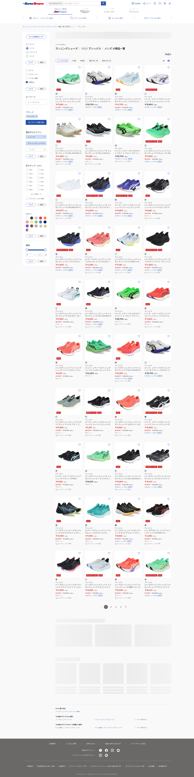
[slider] (27, 250)
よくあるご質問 (71, 744)
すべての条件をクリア (36, 37)
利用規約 (30, 766)
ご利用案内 (52, 744)
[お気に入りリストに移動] (159, 3)
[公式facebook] (106, 750)
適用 (41, 62)
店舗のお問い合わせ (113, 743)
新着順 (82, 61)
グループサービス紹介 (138, 744)
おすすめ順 (62, 60)
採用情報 (163, 766)
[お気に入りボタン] (79, 67)
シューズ (33, 26)
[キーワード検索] (103, 3)
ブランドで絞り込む (36, 122)
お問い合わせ (90, 744)
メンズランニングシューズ (47, 26)
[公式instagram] (112, 750)
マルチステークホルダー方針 (135, 766)
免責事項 (62, 766)
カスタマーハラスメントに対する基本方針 (105, 766)
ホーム (25, 26)
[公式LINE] (106, 755)
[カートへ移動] (164, 3)
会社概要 (152, 766)
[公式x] (100, 750)
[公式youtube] (118, 750)
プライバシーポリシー (77, 766)
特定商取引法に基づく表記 (46, 766)
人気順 (74, 61)
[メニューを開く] (170, 3)
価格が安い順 (93, 61)
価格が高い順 (106, 61)
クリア (30, 62)
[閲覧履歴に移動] (155, 3)
